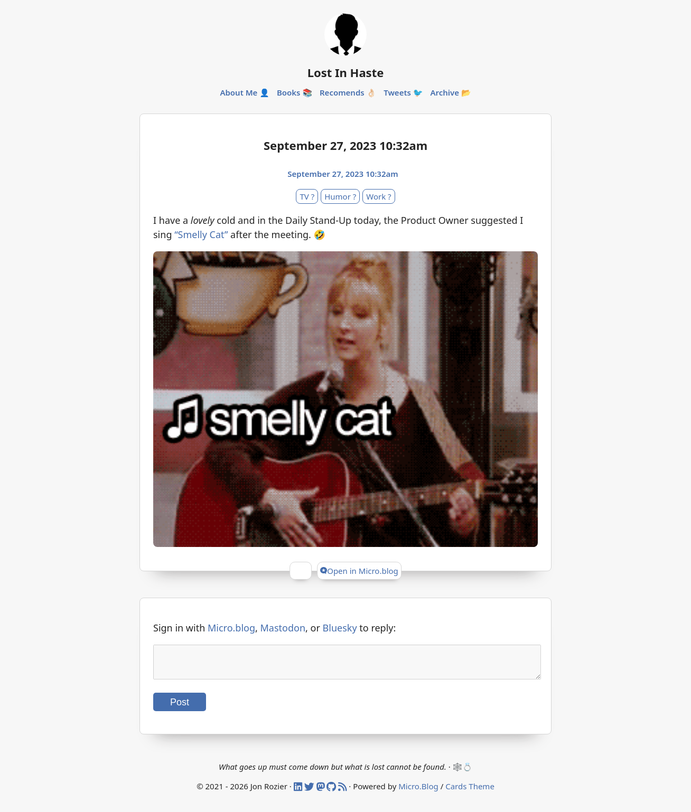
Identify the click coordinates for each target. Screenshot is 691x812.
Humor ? (340, 196)
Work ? (378, 196)
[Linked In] (299, 792)
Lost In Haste (345, 72)
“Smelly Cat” (201, 234)
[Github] (332, 792)
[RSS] (343, 792)
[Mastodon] (321, 792)
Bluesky (340, 627)
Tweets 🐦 (403, 92)
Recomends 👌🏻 (348, 92)
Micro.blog (231, 627)
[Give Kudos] (301, 571)
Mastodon (283, 627)
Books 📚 (294, 92)
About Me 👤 (244, 92)
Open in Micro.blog (359, 570)
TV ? (307, 196)
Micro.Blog (418, 792)
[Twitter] (310, 792)
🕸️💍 (462, 773)
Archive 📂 (450, 92)
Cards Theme (469, 792)
